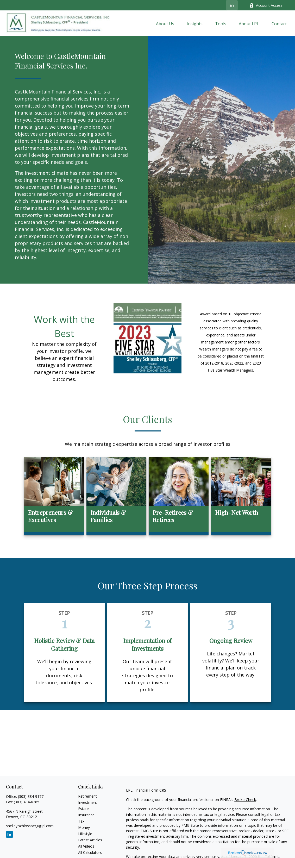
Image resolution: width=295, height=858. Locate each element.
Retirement (87, 796)
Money (84, 827)
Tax (81, 821)
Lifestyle (85, 833)
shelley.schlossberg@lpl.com (30, 825)
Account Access (266, 5)
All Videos (86, 846)
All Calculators (90, 852)
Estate (83, 808)
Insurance (86, 814)
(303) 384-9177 (30, 796)
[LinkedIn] (232, 5)
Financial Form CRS (150, 790)
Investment (87, 802)
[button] (165, 23)
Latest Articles (90, 839)
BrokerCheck (245, 799)
